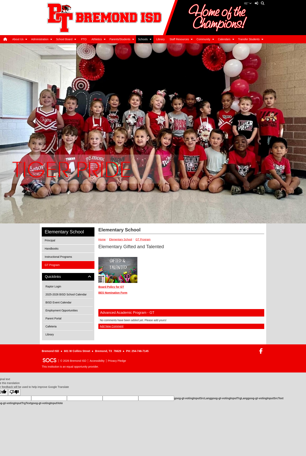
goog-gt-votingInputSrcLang (192, 398)
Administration (39, 39)
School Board (64, 39)
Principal (49, 240)
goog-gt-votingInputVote (47, 403)
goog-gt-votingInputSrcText (265, 398)
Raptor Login (53, 286)
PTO (84, 39)
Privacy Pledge (117, 360)
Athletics (97, 39)
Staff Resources (179, 39)
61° (248, 3)
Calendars (224, 39)
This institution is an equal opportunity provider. (70, 366)
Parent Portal (53, 318)
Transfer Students (249, 39)
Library (160, 39)
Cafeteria (51, 326)
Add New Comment (111, 326)
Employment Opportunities (61, 310)
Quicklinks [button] (57, 277)
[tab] (68, 277)
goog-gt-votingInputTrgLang (229, 398)
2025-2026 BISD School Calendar (66, 294)
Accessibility (97, 360)
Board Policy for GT (111, 286)
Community (203, 39)
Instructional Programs (58, 256)
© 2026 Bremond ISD (73, 360)
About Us (18, 39)
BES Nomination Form (112, 292)
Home (102, 239)
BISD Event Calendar (58, 302)
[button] (26, 39)
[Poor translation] (14, 392)
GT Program (142, 239)
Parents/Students (119, 39)
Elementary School (120, 239)
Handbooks (51, 248)
